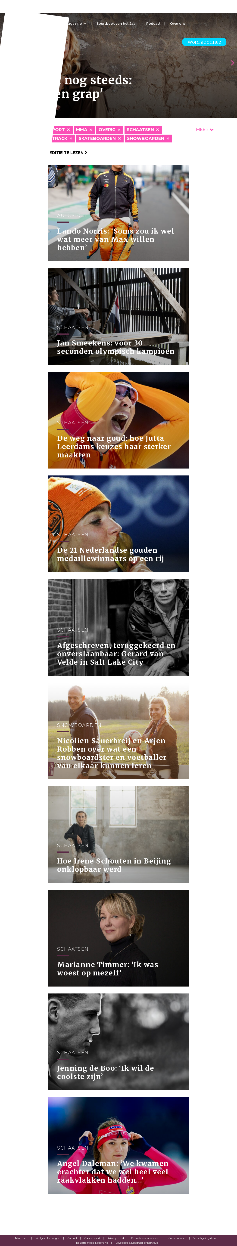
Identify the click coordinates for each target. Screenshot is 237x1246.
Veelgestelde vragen (48, 1238)
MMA (81, 129)
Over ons (178, 24)
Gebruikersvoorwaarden (145, 1238)
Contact (72, 1238)
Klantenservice (177, 1238)
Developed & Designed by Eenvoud (136, 1242)
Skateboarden (97, 138)
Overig (107, 129)
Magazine (73, 24)
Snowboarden (145, 138)
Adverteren (21, 1238)
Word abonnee (204, 42)
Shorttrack (51, 138)
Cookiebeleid (92, 1238)
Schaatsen (140, 129)
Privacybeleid (115, 1238)
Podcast (153, 24)
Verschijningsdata (204, 1238)
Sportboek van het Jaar (117, 24)
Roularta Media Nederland (92, 1242)
